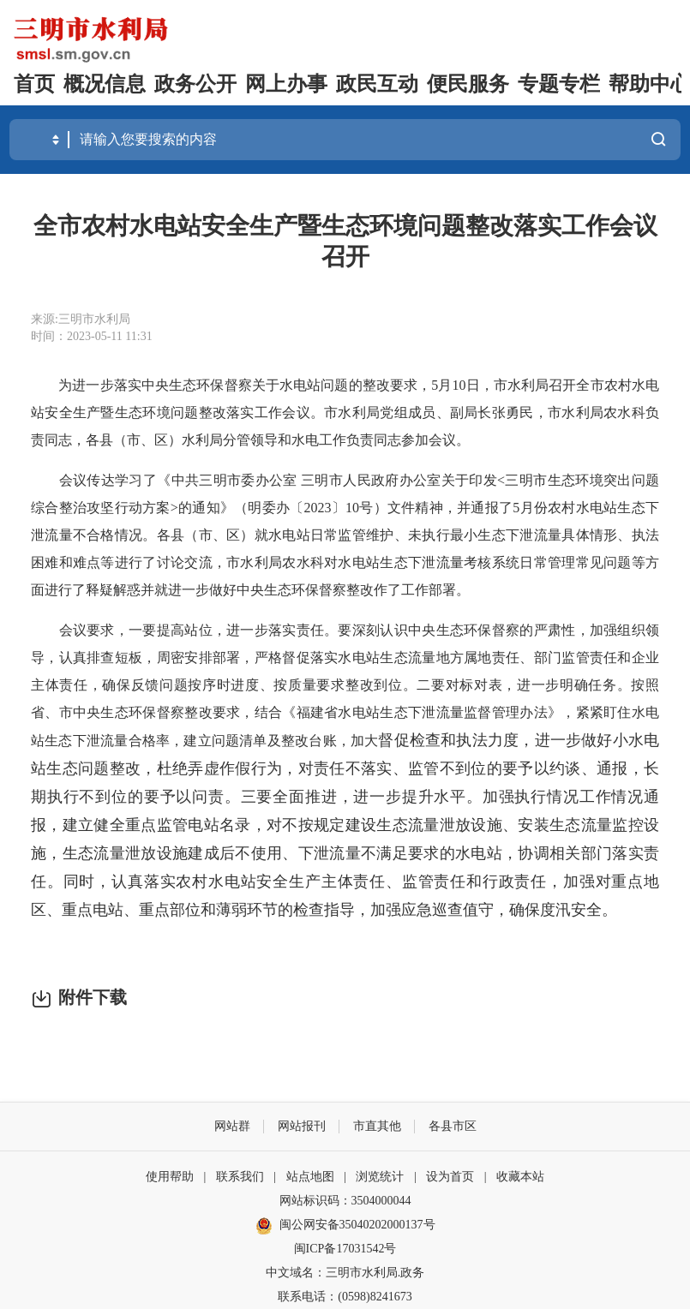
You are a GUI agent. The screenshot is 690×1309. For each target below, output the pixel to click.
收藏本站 (520, 1176)
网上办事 (286, 84)
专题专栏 (559, 84)
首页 (34, 84)
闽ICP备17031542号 (345, 1248)
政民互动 (377, 84)
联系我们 (240, 1176)
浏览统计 (380, 1176)
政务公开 (195, 84)
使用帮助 (170, 1176)
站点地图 (310, 1176)
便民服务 (468, 84)
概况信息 (104, 84)
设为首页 (450, 1176)
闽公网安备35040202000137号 (345, 1225)
